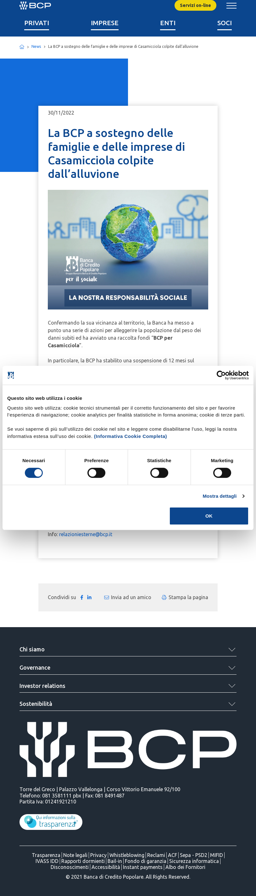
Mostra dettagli (220, 496)
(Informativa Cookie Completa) (130, 436)
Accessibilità (106, 867)
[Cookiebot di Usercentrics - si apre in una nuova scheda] (221, 375)
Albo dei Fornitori (185, 867)
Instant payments (143, 867)
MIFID (216, 855)
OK (209, 516)
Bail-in (115, 861)
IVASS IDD (47, 861)
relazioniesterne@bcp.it (85, 534)
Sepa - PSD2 (193, 855)
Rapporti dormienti (83, 861)
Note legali (75, 855)
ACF (172, 855)
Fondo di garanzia (145, 861)
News (36, 46)
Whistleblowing (126, 855)
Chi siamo (32, 649)
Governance (34, 667)
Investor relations (42, 686)
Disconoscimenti (70, 867)
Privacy (98, 855)
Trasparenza (46, 855)
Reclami (156, 855)
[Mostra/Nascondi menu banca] (231, 5)
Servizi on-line (195, 5)
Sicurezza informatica (194, 861)
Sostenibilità (35, 703)
